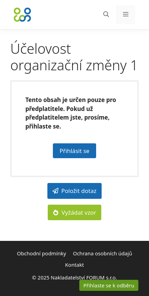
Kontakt (74, 264)
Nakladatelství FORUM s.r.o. (84, 277)
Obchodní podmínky (41, 253)
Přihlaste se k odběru (109, 285)
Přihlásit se (75, 151)
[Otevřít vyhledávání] (106, 14)
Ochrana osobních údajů (102, 253)
